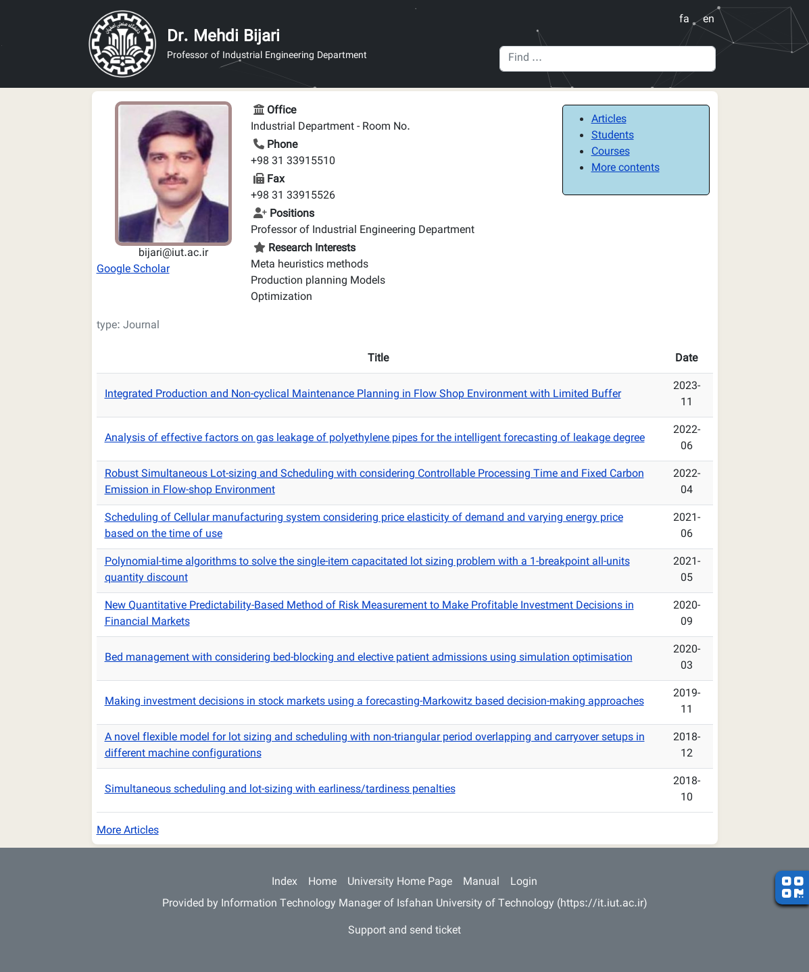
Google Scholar (133, 269)
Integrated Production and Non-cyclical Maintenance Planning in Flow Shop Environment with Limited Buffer (363, 394)
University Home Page (399, 882)
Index (284, 882)
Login (523, 882)
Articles (609, 119)
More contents (625, 168)
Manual (481, 882)
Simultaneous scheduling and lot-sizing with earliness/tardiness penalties (280, 790)
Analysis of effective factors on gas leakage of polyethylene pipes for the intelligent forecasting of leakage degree (375, 438)
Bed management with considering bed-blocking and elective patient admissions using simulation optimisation (369, 658)
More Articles (128, 831)
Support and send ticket (404, 931)
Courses (610, 152)
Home (322, 882)
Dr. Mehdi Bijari (223, 37)
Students (612, 136)
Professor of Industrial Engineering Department (267, 56)
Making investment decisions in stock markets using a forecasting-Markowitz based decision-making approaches (374, 702)
